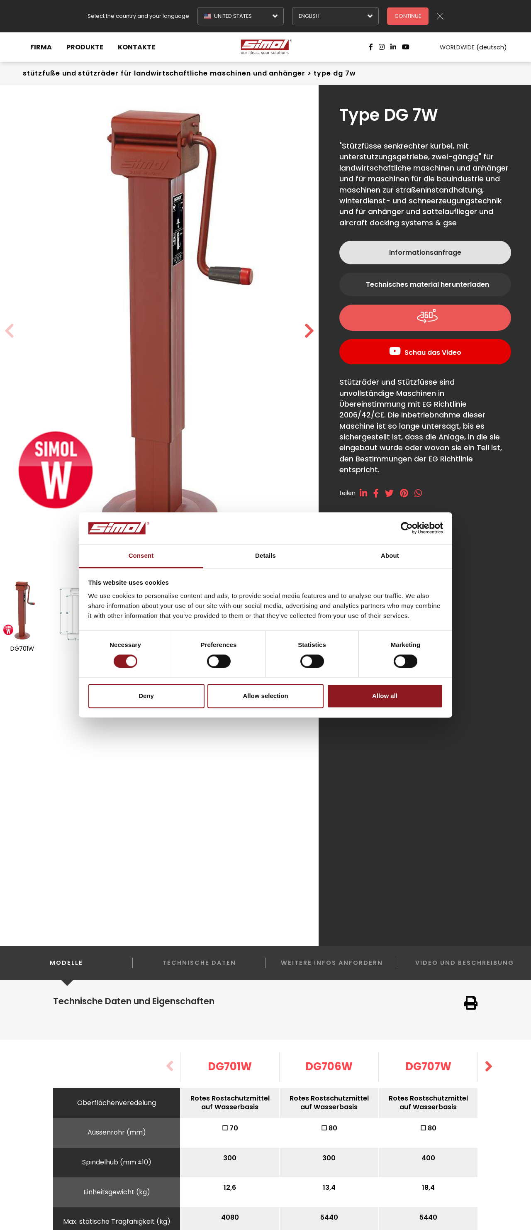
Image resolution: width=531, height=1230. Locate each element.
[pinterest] (407, 493)
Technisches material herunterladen (427, 284)
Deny (146, 695)
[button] (309, 331)
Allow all (384, 695)
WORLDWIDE (467, 47)
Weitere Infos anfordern (332, 963)
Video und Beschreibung (464, 963)
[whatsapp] (421, 493)
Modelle (66, 969)
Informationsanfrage (425, 252)
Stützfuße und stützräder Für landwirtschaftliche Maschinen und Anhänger (164, 73)
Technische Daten (199, 963)
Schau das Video (432, 352)
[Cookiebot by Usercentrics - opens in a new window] (406, 528)
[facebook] (379, 493)
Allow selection (265, 695)
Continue (408, 16)
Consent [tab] (141, 555)
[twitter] (392, 493)
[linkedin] (366, 493)
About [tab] (390, 555)
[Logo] (265, 47)
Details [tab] (265, 555)
